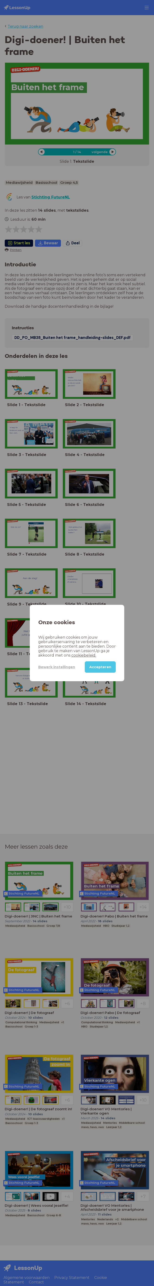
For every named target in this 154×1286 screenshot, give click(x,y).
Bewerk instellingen (56, 667)
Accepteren (100, 667)
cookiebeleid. (83, 655)
